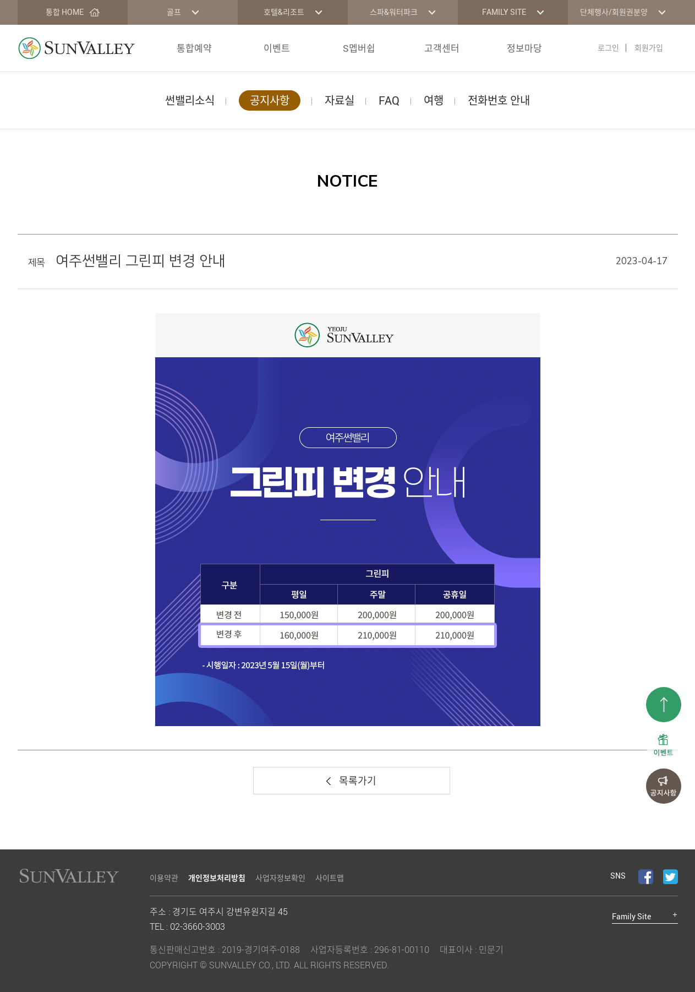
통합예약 (194, 48)
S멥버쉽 (359, 48)
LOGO (76, 48)
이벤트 (277, 48)
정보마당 (524, 48)
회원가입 (648, 47)
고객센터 (441, 48)
